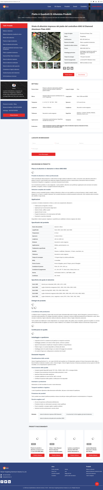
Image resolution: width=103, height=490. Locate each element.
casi (66, 471)
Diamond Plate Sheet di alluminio (11, 56)
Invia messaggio (43, 154)
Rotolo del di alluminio (8, 37)
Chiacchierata (14, 115)
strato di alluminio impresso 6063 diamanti (50, 414)
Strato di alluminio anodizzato (10, 62)
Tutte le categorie (90, 475)
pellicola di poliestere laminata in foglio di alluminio (13, 48)
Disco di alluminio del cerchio (10, 44)
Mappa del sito (68, 473)
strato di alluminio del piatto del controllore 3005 (52, 418)
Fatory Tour (54, 471)
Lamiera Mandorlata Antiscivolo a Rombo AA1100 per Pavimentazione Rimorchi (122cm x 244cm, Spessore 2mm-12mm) (92, 449)
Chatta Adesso (68, 74)
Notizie (66, 469)
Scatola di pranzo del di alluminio (11, 72)
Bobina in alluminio (8, 31)
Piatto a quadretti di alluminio (29, 17)
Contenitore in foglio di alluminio (11, 69)
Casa (19, 17)
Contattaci (54, 475)
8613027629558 (18, 107)
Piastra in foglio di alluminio (10, 41)
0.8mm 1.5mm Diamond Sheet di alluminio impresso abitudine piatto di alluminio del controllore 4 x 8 (56, 449)
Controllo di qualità (56, 473)
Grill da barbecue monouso (9, 76)
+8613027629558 (13, 110)
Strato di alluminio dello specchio (11, 66)
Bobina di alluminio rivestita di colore (12, 34)
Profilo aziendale (55, 469)
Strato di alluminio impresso (10, 59)
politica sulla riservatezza (70, 475)
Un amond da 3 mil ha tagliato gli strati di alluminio (79, 414)
